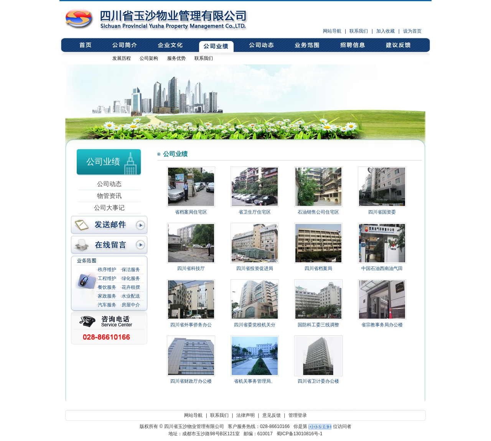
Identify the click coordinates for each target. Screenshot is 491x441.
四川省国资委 (382, 212)
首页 (85, 45)
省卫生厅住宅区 (255, 212)
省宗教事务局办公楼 (382, 324)
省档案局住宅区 (191, 212)
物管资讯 (109, 196)
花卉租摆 (131, 287)
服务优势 (176, 58)
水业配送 (131, 296)
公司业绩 (215, 45)
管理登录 (297, 415)
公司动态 (261, 45)
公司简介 (124, 45)
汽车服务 (107, 305)
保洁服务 (131, 269)
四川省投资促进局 (254, 268)
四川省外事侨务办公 (191, 324)
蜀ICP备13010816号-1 (300, 433)
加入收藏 (385, 31)
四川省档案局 (318, 268)
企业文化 (169, 45)
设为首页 (412, 31)
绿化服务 (131, 278)
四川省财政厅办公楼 (191, 381)
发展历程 (121, 58)
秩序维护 (107, 269)
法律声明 (245, 415)
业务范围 (306, 45)
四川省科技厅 (191, 268)
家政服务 (107, 296)
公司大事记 (109, 207)
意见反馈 (398, 45)
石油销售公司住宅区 (318, 212)
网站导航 (332, 31)
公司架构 (149, 58)
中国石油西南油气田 (382, 268)
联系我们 (358, 31)
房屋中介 (131, 305)
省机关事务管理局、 (254, 381)
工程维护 (107, 278)
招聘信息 (352, 45)
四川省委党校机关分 (254, 324)
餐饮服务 (107, 287)
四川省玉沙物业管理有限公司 (113, 19)
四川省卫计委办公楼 (318, 381)
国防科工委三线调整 (318, 324)
